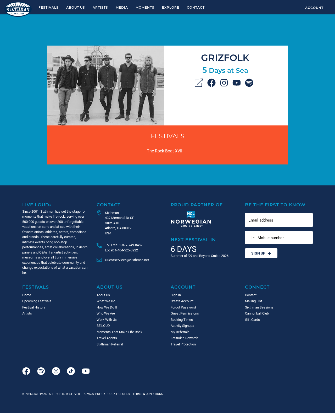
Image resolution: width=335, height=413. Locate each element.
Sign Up (261, 253)
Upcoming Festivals (36, 301)
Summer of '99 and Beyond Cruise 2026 (199, 255)
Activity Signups (182, 325)
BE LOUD (103, 325)
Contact (196, 7)
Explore (170, 7)
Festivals (48, 7)
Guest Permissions (185, 313)
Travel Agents (107, 337)
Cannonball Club (257, 313)
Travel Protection (183, 344)
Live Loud (37, 205)
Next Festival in (193, 239)
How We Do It (107, 307)
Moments (145, 7)
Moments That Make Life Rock (119, 331)
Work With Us (107, 319)
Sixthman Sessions (259, 307)
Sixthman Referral (110, 344)
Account (314, 7)
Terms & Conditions (147, 394)
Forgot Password (183, 307)
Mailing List (253, 301)
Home (26, 295)
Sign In (176, 295)
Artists (100, 7)
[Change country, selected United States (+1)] (250, 237)
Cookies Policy (118, 394)
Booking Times (182, 319)
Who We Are (106, 313)
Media (122, 7)
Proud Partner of (197, 205)
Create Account (182, 301)
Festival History (33, 307)
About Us (75, 7)
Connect (257, 287)
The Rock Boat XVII (164, 150)
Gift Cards (252, 319)
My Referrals (180, 331)
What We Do (106, 301)
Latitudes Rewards (184, 337)
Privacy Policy (94, 394)
